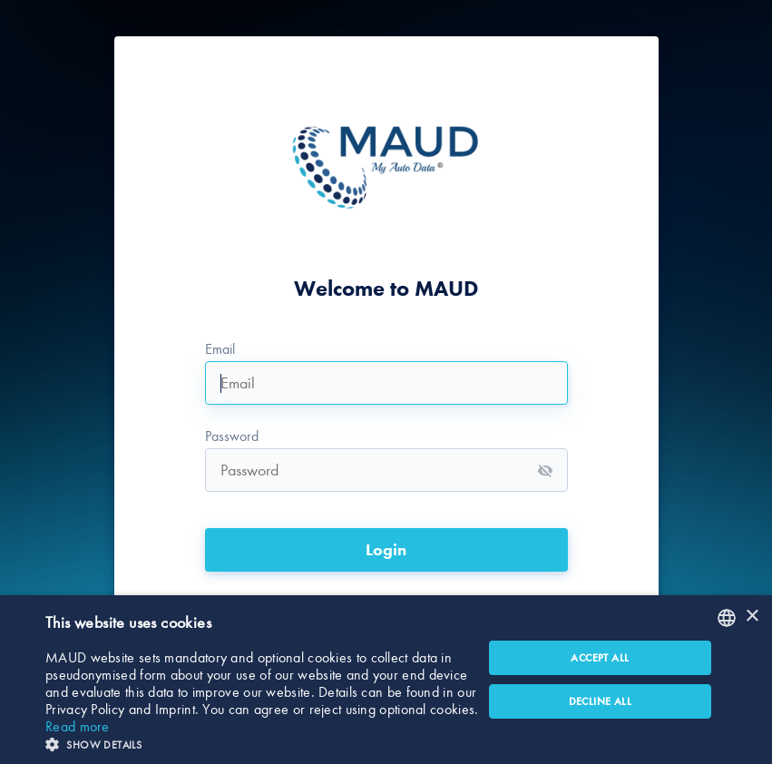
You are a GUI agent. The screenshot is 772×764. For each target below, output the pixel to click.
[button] (264, 742)
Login (386, 550)
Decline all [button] (600, 701)
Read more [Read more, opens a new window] (77, 726)
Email (220, 349)
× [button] (751, 616)
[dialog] (386, 679)
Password (232, 436)
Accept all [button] (600, 657)
